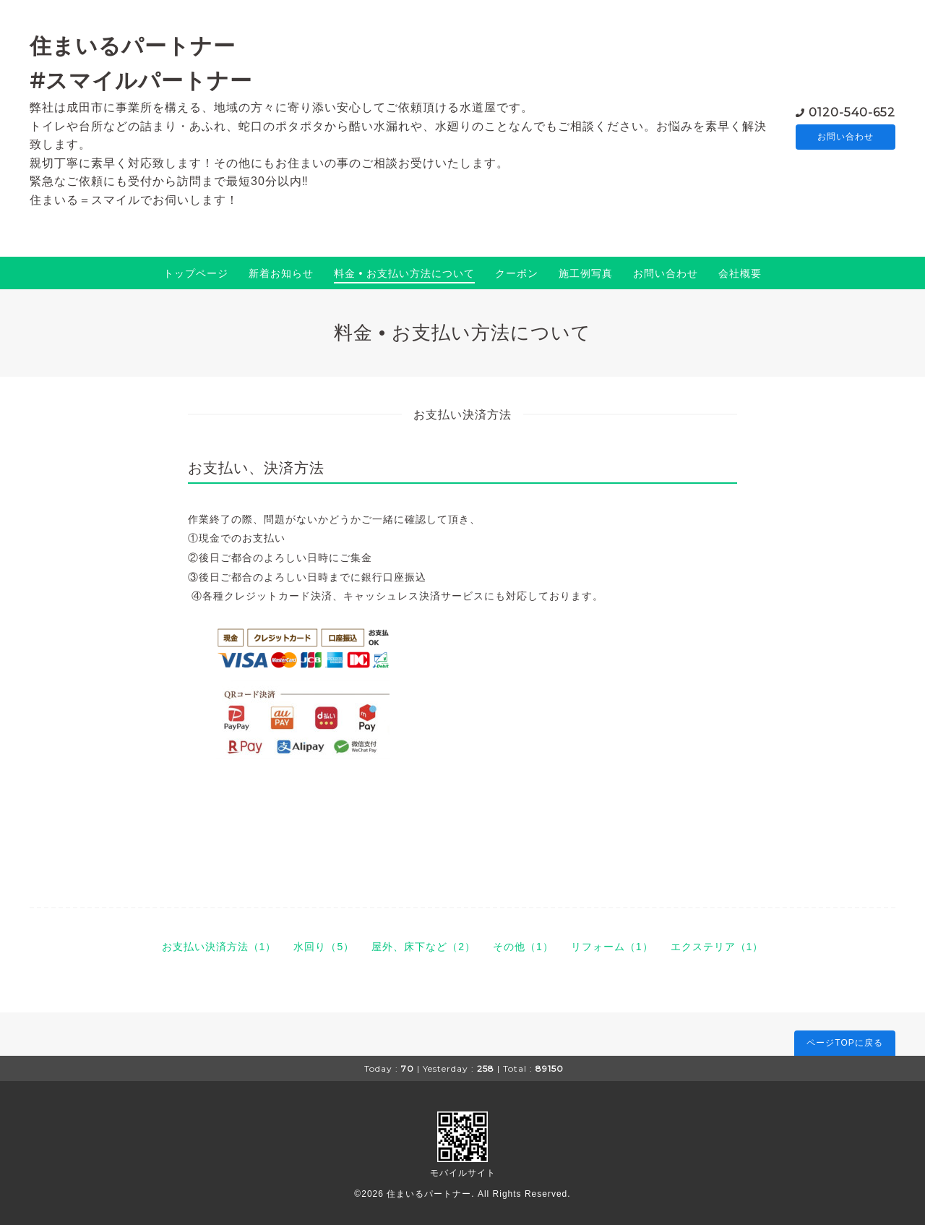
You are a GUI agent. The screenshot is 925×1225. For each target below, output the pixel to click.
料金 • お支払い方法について (405, 273)
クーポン (516, 273)
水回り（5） (323, 946)
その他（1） (523, 946)
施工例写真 (586, 273)
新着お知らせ (281, 273)
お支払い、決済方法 (256, 468)
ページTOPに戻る (844, 1043)
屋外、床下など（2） (423, 946)
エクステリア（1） (717, 946)
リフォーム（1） (612, 946)
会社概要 (740, 273)
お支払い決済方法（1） (219, 946)
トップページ (195, 273)
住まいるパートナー (429, 1194)
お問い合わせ (845, 136)
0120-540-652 (852, 111)
